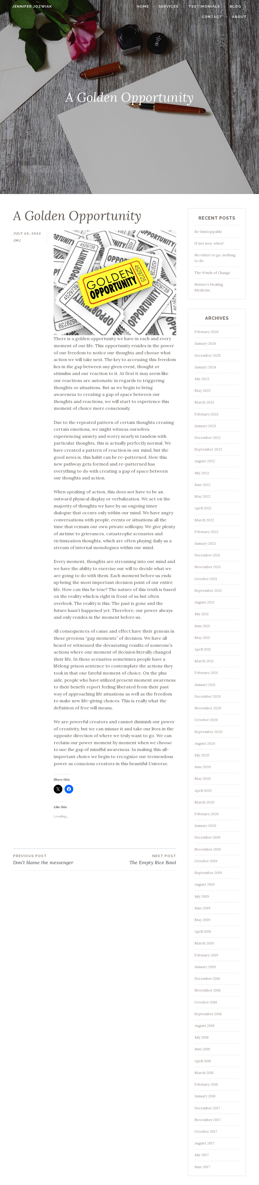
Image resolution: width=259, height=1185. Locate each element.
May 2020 (202, 778)
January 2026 (205, 343)
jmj (17, 240)
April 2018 (202, 1061)
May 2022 (202, 496)
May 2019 (202, 920)
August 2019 (204, 884)
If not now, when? (209, 243)
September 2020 (208, 732)
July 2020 (201, 755)
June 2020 (202, 767)
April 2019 (202, 931)
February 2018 (206, 1084)
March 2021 (204, 661)
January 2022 (205, 543)
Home (148, 6)
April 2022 (202, 508)
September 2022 (208, 449)
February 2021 (206, 672)
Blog (240, 6)
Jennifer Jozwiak (27, 6)
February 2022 (206, 532)
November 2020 (207, 708)
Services (174, 6)
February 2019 (206, 955)
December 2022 (207, 437)
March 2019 (204, 943)
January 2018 (204, 1096)
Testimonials (209, 6)
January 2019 (205, 967)
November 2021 (207, 567)
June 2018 (202, 1049)
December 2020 (207, 696)
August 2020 (204, 743)
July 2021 (201, 614)
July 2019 (201, 896)
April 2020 (203, 790)
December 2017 (207, 1108)
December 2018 (207, 978)
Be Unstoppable (208, 231)
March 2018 (204, 1072)
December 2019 (207, 837)
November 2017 (207, 1120)
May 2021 (202, 637)
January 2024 (205, 367)
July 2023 (201, 379)
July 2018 (201, 1037)
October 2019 (205, 861)
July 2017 (201, 1155)
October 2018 (205, 1002)
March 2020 (204, 802)
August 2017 (204, 1143)
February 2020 (206, 814)
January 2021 (204, 684)
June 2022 (202, 484)
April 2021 (202, 649)
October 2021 (205, 579)
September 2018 (208, 1014)
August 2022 (204, 461)
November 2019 (207, 849)
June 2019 (202, 908)
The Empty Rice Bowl (135, 859)
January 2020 (205, 825)
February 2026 (206, 332)
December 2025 (207, 355)
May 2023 (202, 390)
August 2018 (204, 1025)
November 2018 (207, 990)
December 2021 (207, 555)
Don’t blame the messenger (54, 859)
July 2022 (201, 473)
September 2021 (208, 590)
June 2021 (202, 626)
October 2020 (206, 720)
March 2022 (204, 520)
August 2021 (204, 602)
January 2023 (205, 426)
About (244, 17)
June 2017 (202, 1167)
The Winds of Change (212, 272)
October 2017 (205, 1131)
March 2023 (204, 402)
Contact (217, 17)
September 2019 (208, 872)
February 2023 (206, 414)
